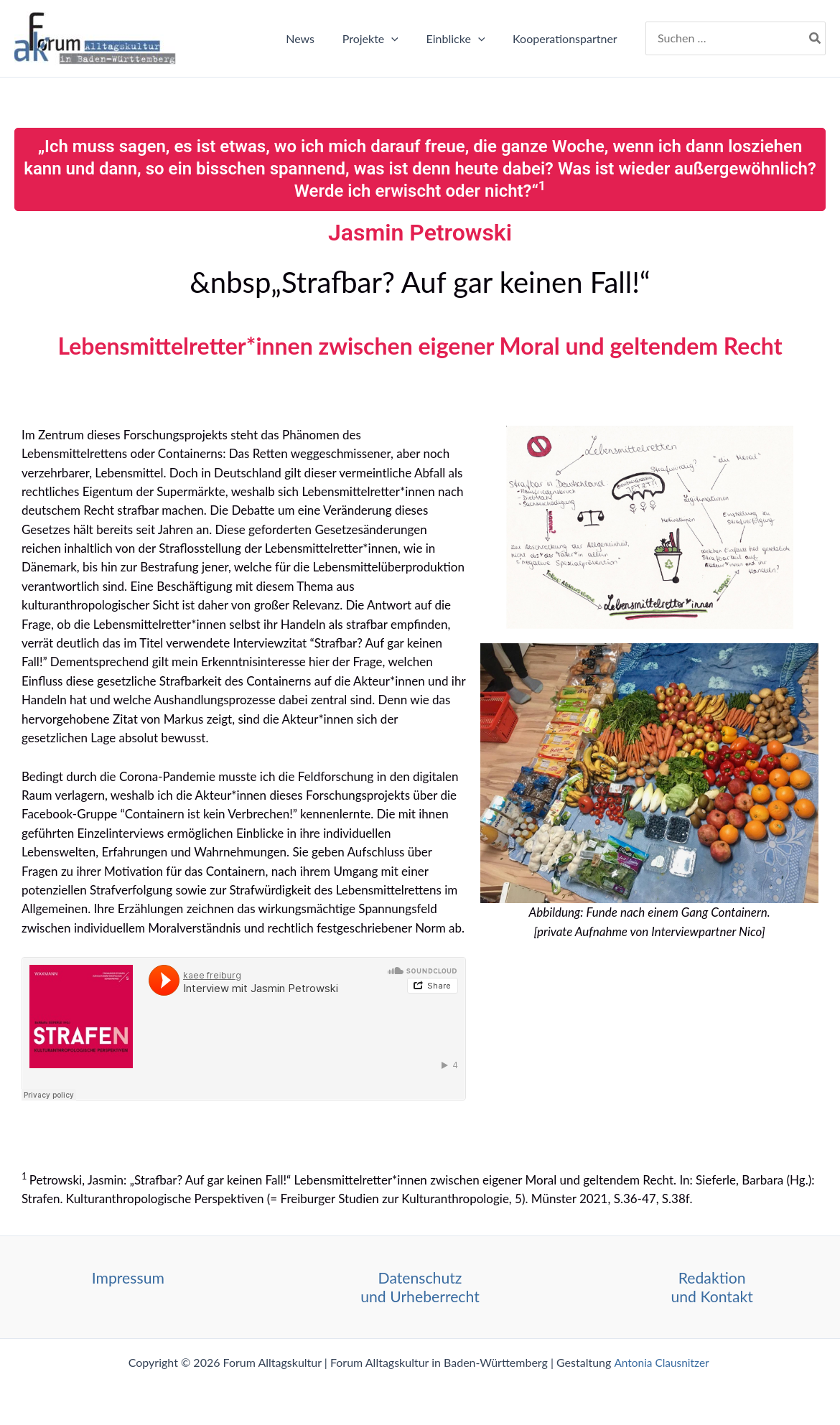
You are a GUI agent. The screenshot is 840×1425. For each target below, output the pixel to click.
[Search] (815, 38)
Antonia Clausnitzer (663, 1362)
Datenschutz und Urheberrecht (420, 1287)
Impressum (128, 1277)
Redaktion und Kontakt (712, 1287)
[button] (403, 38)
